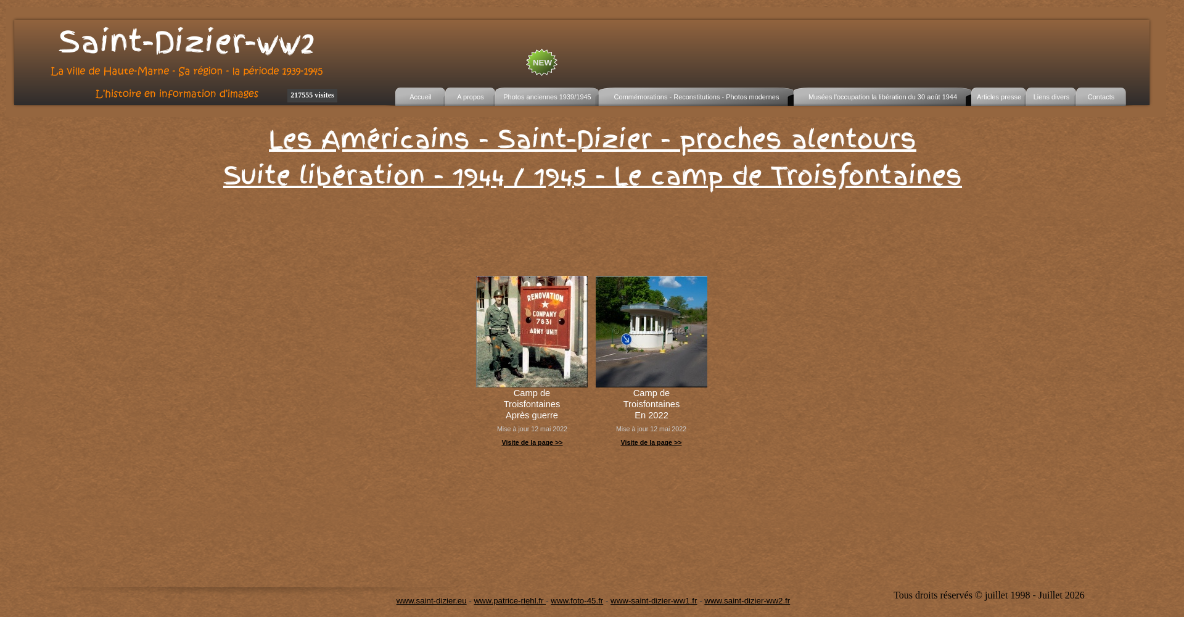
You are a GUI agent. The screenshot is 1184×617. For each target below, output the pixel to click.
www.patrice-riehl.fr (510, 600)
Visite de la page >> (531, 442)
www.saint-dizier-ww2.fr (747, 600)
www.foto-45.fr (577, 600)
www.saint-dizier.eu (432, 600)
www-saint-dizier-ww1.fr (653, 600)
